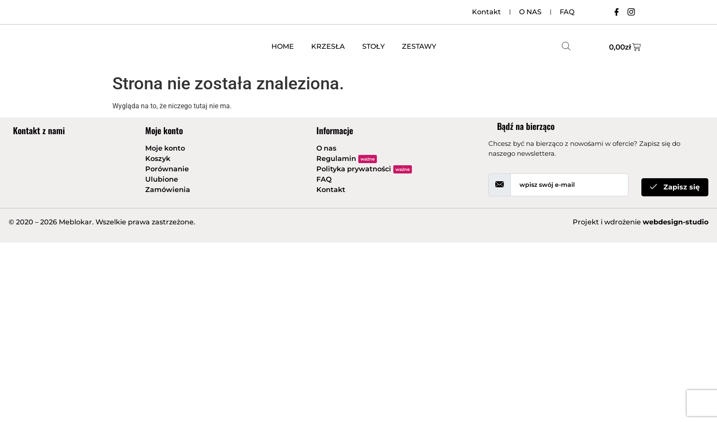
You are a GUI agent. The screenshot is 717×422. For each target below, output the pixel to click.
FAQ (567, 12)
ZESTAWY (419, 46)
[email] (569, 184)
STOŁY (373, 46)
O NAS (530, 12)
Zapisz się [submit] (675, 187)
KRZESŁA (328, 46)
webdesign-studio (675, 222)
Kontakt (486, 12)
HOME (282, 46)
